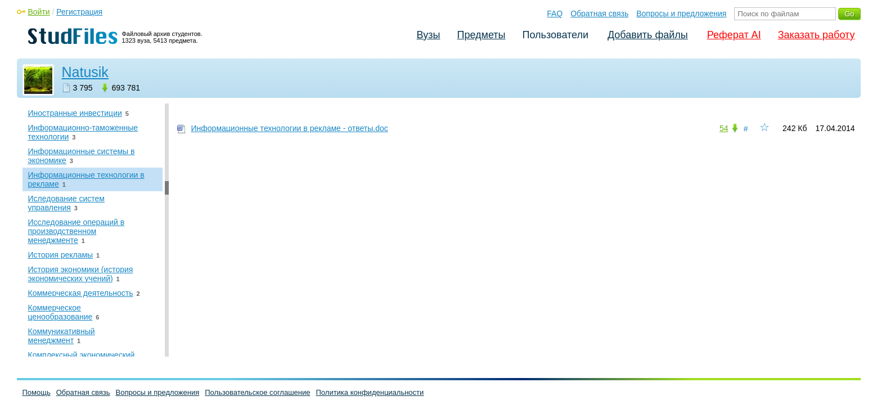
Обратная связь (599, 13)
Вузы (428, 34)
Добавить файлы (648, 34)
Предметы (481, 34)
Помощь (37, 392)
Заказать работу (816, 34)
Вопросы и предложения (681, 13)
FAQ (555, 13)
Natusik (85, 72)
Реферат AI (734, 34)
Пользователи (555, 34)
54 (723, 128)
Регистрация (79, 11)
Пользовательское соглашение (257, 392)
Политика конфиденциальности (370, 392)
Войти (39, 11)
